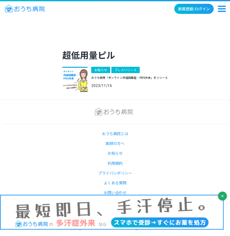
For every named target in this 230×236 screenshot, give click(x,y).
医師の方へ (115, 143)
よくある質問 (115, 182)
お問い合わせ (115, 192)
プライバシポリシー (115, 173)
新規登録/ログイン (194, 8)
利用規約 (115, 163)
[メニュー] (222, 9)
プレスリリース (126, 69)
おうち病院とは (115, 133)
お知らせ (100, 69)
